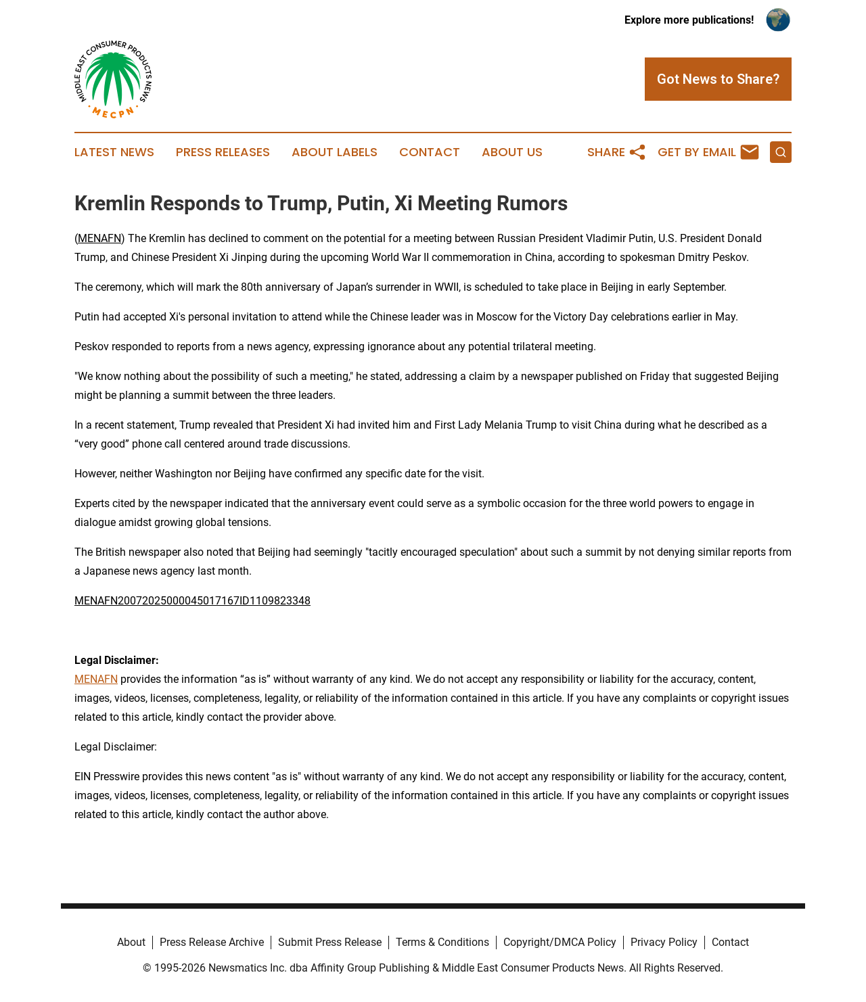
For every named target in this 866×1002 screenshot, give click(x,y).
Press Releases (223, 152)
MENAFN (99, 238)
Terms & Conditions (442, 942)
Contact (429, 152)
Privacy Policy (664, 942)
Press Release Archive (212, 942)
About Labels (335, 152)
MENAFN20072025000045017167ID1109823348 (192, 600)
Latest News (114, 152)
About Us (512, 152)
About (131, 942)
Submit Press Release (330, 942)
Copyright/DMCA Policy (559, 942)
